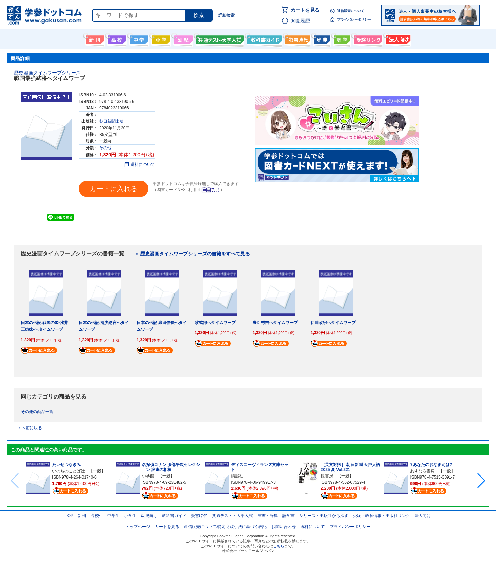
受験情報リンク (367, 38)
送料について (139, 164)
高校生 (97, 515)
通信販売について (350, 11)
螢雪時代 (297, 38)
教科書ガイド (264, 38)
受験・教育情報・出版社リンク (381, 515)
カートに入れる (113, 188)
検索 (198, 15)
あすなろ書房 (422, 471)
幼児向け (182, 38)
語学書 (341, 38)
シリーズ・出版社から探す (323, 515)
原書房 (327, 475)
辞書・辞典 (267, 515)
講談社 (237, 475)
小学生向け (160, 38)
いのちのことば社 (68, 471)
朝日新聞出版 (111, 121)
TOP (69, 515)
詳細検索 (226, 15)
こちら (278, 546)
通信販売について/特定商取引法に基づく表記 (225, 526)
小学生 (130, 515)
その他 (105, 147)
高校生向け (116, 38)
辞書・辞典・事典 (321, 38)
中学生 (113, 515)
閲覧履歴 (300, 21)
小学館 (148, 475)
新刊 (82, 515)
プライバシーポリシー (354, 19)
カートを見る (305, 10)
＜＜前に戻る (29, 427)
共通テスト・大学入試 (219, 38)
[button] (480, 480)
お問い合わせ (283, 526)
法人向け (397, 38)
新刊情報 (94, 38)
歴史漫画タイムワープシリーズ (47, 72)
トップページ (137, 526)
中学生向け (138, 38)
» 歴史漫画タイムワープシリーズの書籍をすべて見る (193, 253)
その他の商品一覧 (37, 411)
